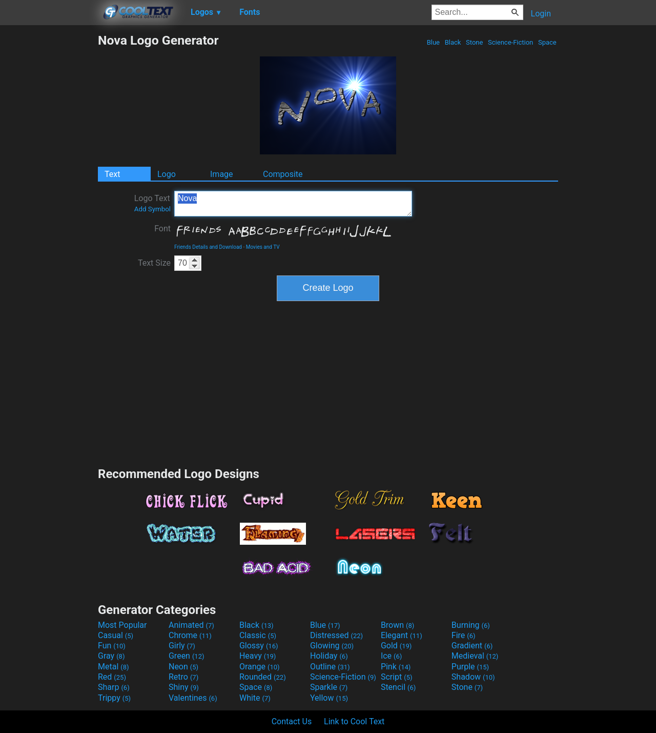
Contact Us (292, 721)
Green (186, 656)
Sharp (114, 687)
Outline (330, 666)
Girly (182, 645)
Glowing (332, 645)
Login (541, 13)
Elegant (401, 635)
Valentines (193, 698)
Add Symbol (152, 209)
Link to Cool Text (354, 721)
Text (112, 174)
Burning (471, 625)
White (255, 698)
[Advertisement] (49, 187)
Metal (113, 666)
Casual (115, 635)
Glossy (258, 645)
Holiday (329, 656)
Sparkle (328, 687)
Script (397, 677)
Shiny (184, 687)
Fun (112, 645)
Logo (166, 174)
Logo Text (152, 203)
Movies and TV (263, 247)
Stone (474, 42)
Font (162, 228)
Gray (111, 656)
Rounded (262, 677)
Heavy (257, 656)
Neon (183, 666)
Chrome (190, 635)
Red (112, 677)
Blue (433, 42)
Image (221, 174)
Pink (396, 666)
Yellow (329, 698)
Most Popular (122, 625)
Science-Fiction (510, 42)
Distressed (336, 635)
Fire (464, 635)
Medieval (475, 656)
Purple (470, 666)
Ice (391, 656)
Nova (293, 203)
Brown (397, 625)
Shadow (473, 677)
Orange (259, 666)
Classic (257, 635)
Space (547, 42)
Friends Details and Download (208, 247)
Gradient (472, 645)
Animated (191, 625)
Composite (283, 174)
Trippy (114, 698)
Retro (183, 677)
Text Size (154, 263)
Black (452, 42)
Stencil (398, 687)
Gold (396, 645)
